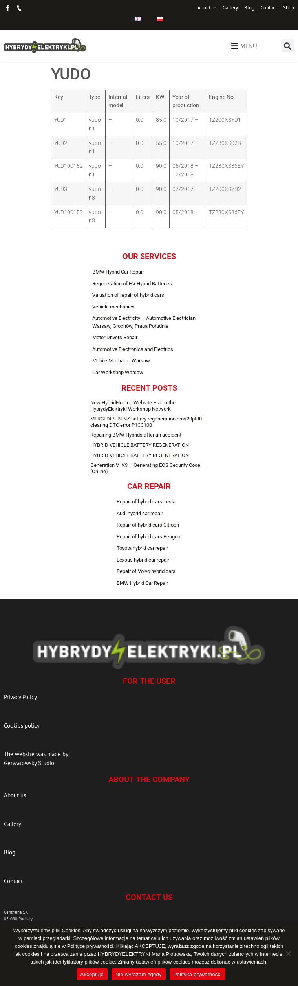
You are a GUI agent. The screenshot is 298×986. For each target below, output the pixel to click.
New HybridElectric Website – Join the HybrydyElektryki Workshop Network (133, 406)
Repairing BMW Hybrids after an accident (135, 435)
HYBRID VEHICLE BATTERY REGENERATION (139, 445)
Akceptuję (92, 974)
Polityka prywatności (198, 974)
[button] (287, 45)
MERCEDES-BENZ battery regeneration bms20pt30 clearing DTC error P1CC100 (146, 422)
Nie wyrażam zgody (138, 974)
